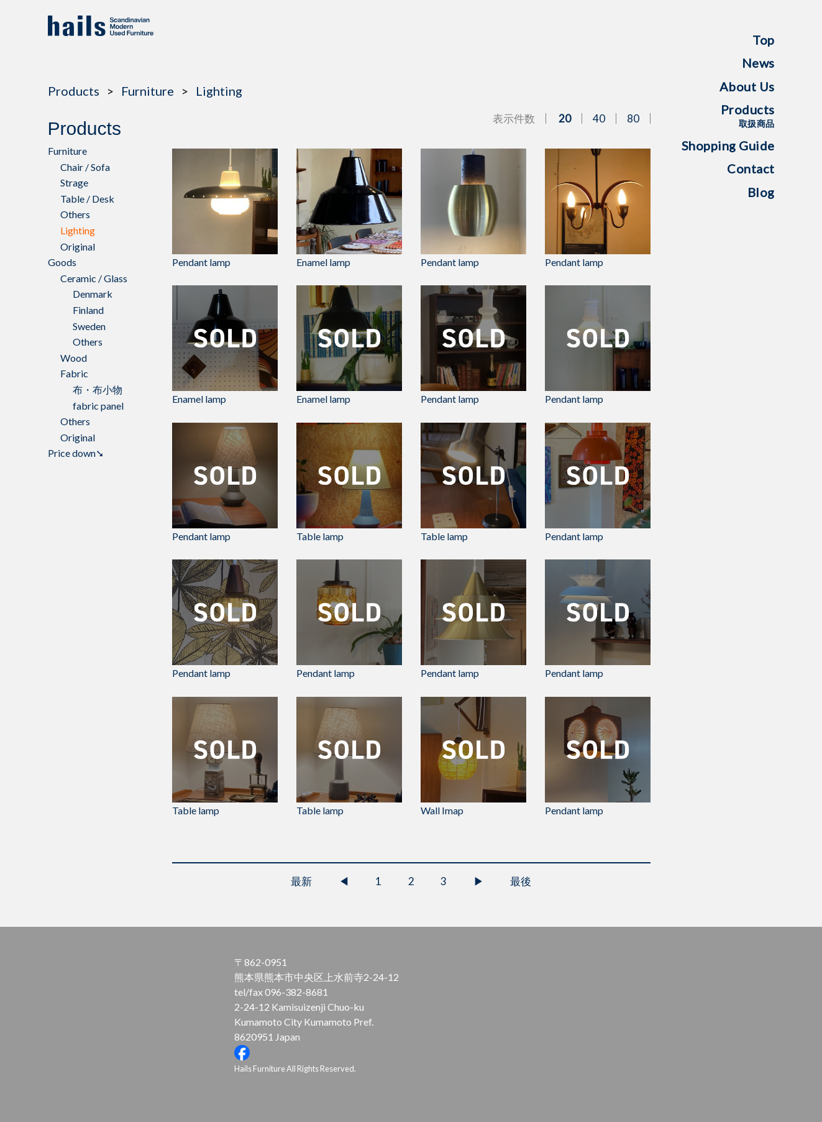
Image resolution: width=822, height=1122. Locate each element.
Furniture (147, 90)
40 (599, 118)
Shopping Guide (728, 145)
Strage (74, 182)
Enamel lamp (349, 208)
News (758, 62)
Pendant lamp (225, 208)
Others (75, 214)
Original (77, 246)
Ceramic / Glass (93, 278)
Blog (761, 192)
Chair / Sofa (85, 167)
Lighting (219, 90)
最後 (520, 881)
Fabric (74, 373)
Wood (73, 358)
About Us (747, 86)
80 (633, 118)
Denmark (92, 294)
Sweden (89, 326)
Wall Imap (473, 756)
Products (748, 115)
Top (763, 39)
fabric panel (98, 406)
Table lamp (349, 482)
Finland (88, 310)
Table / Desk (87, 199)
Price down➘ (76, 453)
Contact (751, 168)
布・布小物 (97, 389)
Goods (62, 262)
